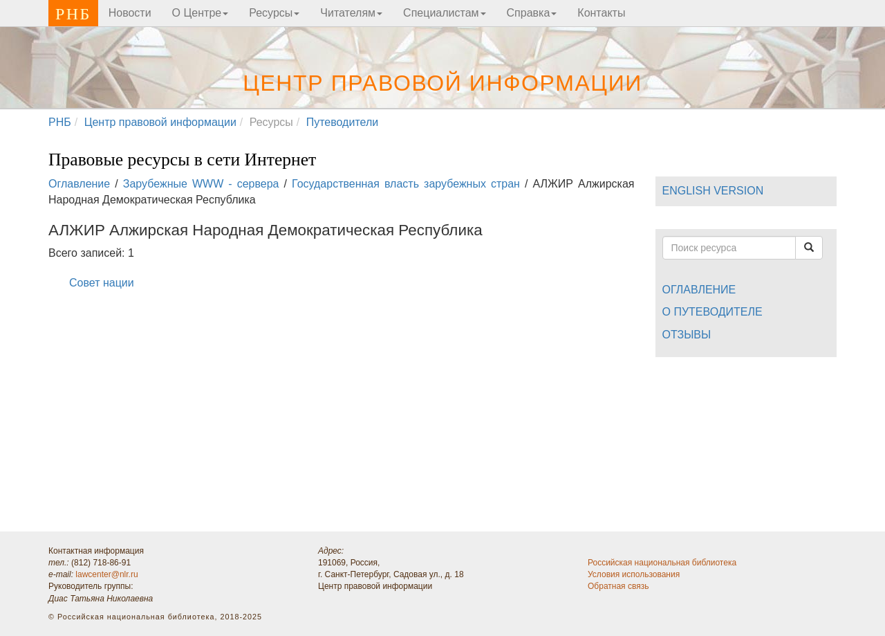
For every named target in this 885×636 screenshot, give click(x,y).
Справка (532, 13)
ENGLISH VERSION (713, 191)
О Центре (200, 13)
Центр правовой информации (442, 83)
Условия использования (634, 574)
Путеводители (342, 122)
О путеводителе (712, 312)
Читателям (351, 13)
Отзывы (686, 334)
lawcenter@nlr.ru (106, 574)
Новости (130, 13)
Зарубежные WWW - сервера (201, 184)
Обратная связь (618, 586)
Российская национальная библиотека (662, 562)
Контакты (601, 13)
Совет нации (101, 283)
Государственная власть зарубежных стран (406, 184)
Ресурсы (274, 13)
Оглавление (79, 184)
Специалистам (444, 13)
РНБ (73, 14)
